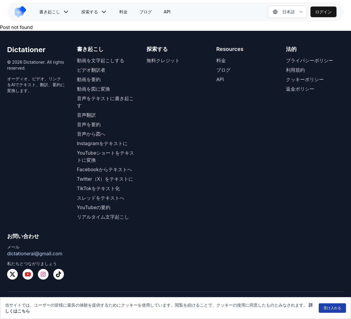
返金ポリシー (300, 89)
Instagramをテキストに (102, 143)
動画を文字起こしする (100, 60)
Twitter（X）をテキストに (105, 179)
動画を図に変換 (93, 89)
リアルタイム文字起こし (103, 217)
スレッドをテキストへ (100, 198)
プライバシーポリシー (309, 60)
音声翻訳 (86, 115)
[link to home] (23, 12)
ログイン (323, 11)
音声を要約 (89, 124)
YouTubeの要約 (94, 207)
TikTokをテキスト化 (98, 188)
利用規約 (295, 70)
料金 (123, 11)
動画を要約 (89, 79)
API (167, 11)
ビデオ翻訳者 (91, 70)
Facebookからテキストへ (104, 169)
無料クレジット (163, 60)
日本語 (284, 11)
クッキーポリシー (305, 79)
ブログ (145, 11)
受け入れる (332, 308)
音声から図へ (91, 134)
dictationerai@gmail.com (34, 254)
